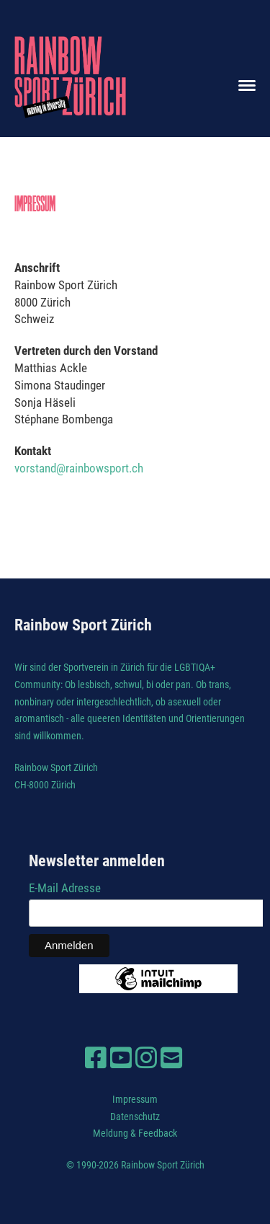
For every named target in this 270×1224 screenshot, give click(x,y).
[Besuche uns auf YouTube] (121, 1058)
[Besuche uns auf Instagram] (146, 1058)
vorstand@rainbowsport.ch (78, 468)
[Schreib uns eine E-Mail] (171, 1058)
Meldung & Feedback (135, 1133)
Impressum (135, 1099)
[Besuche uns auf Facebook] (96, 1058)
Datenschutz (135, 1116)
